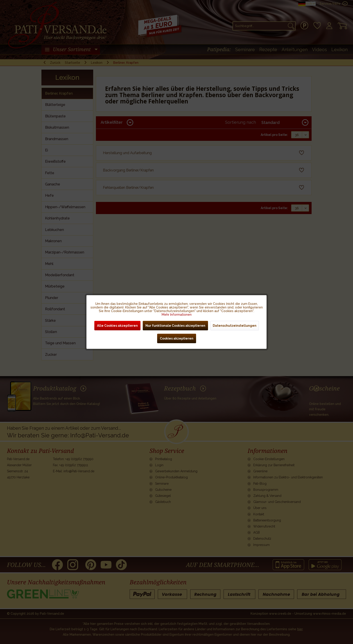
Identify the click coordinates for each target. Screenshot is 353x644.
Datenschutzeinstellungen (234, 325)
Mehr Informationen (177, 314)
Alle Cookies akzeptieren (117, 325)
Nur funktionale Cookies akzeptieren (175, 325)
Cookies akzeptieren (176, 338)
